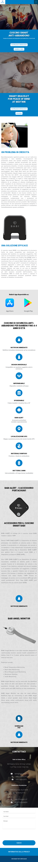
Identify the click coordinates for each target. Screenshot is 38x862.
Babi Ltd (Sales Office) (19, 759)
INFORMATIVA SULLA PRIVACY (19, 852)
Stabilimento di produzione (19, 785)
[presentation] (19, 834)
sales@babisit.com (21, 774)
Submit (19, 843)
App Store (9, 311)
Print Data (19, 113)
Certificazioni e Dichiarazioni (19, 44)
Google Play (28, 311)
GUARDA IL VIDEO (19, 49)
